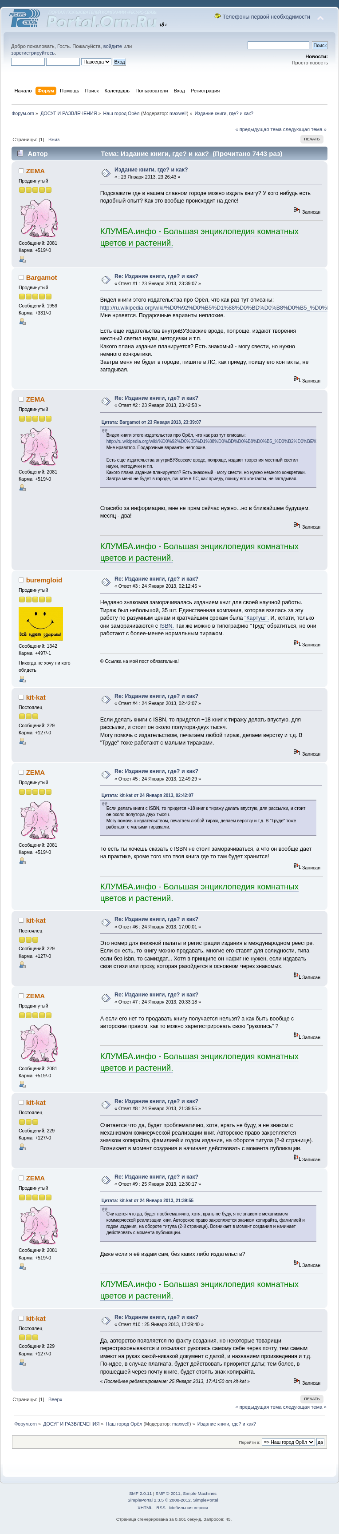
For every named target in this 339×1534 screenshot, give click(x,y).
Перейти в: (249, 1442)
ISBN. (166, 626)
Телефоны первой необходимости (267, 17)
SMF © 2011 (168, 1493)
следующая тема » (305, 129)
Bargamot (41, 277)
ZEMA (35, 171)
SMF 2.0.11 (140, 1493)
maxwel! (178, 113)
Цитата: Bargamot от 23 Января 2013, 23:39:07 (151, 422)
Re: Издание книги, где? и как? (156, 276)
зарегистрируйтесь (33, 53)
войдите (112, 46)
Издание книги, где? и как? (151, 170)
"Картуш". (256, 618)
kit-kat (36, 697)
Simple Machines (200, 1493)
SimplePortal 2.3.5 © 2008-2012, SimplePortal (172, 1500)
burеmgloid (44, 580)
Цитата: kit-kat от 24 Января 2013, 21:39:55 (147, 1200)
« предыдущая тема (258, 129)
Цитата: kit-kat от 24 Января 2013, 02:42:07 (147, 795)
